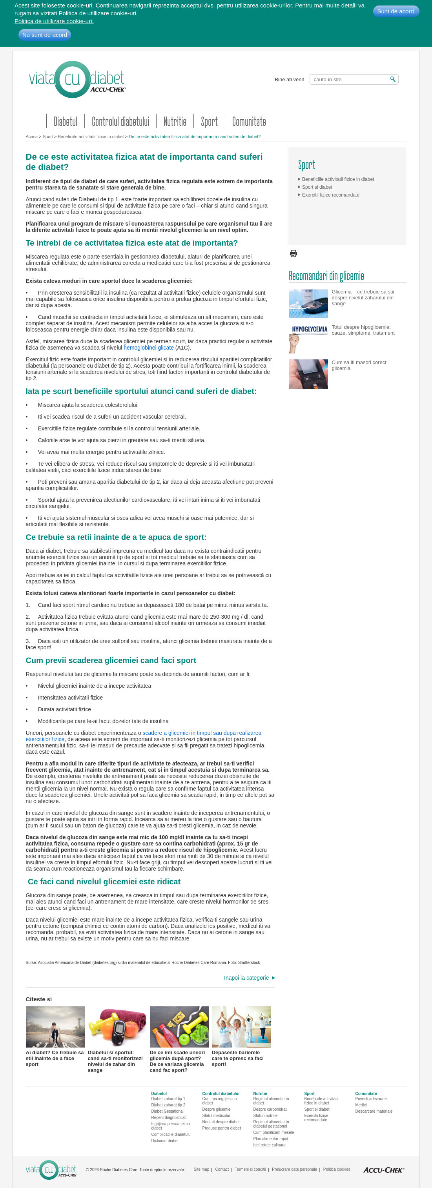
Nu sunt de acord (44, 34)
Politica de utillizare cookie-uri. (54, 21)
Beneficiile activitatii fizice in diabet (91, 136)
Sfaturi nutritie (265, 1115)
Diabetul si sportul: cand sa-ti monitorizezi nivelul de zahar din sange (117, 1035)
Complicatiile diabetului (171, 1134)
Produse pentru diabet (221, 1128)
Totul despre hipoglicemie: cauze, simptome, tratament (363, 330)
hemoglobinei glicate (149, 347)
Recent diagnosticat (168, 1117)
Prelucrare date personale (294, 1169)
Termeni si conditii (250, 1169)
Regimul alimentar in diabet (271, 1101)
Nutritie (175, 121)
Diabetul (65, 121)
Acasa (32, 136)
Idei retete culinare (269, 1145)
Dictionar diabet (165, 1141)
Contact (222, 1169)
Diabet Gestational (167, 1111)
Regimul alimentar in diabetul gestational (271, 1124)
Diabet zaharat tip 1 (168, 1099)
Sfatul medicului (216, 1115)
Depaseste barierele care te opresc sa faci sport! (241, 1035)
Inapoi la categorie (246, 978)
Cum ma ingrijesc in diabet (219, 1101)
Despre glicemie (216, 1109)
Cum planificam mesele (273, 1132)
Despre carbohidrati (270, 1109)
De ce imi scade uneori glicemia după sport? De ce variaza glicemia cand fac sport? (179, 1035)
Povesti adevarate (371, 1099)
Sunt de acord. (396, 11)
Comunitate (249, 121)
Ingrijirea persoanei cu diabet (170, 1126)
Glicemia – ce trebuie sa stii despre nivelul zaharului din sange (363, 297)
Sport (209, 121)
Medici (361, 1105)
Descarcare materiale (374, 1111)
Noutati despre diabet (221, 1122)
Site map (201, 1169)
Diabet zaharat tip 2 (168, 1105)
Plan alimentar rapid (270, 1139)
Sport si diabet (317, 187)
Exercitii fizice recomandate (330, 195)
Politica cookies (336, 1169)
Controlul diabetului (120, 121)
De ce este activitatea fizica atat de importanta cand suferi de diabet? (195, 136)
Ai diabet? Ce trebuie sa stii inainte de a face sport (55, 1035)
